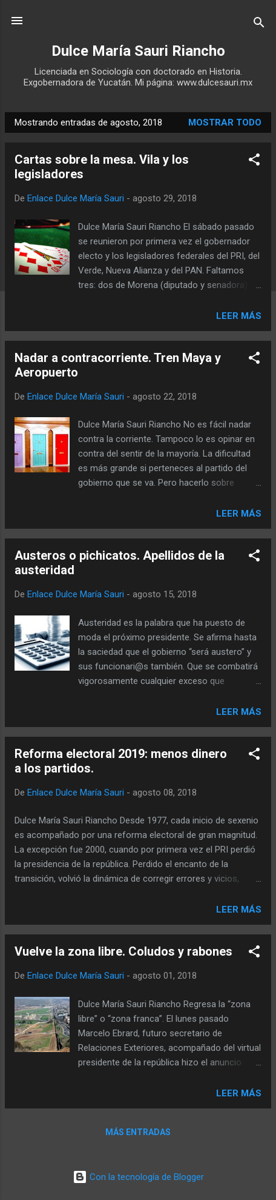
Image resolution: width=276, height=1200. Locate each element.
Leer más (238, 315)
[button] (254, 161)
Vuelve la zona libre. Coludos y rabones (123, 951)
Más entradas (138, 1132)
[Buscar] (259, 24)
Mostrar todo (224, 122)
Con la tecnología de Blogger (138, 1177)
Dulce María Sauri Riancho (138, 50)
